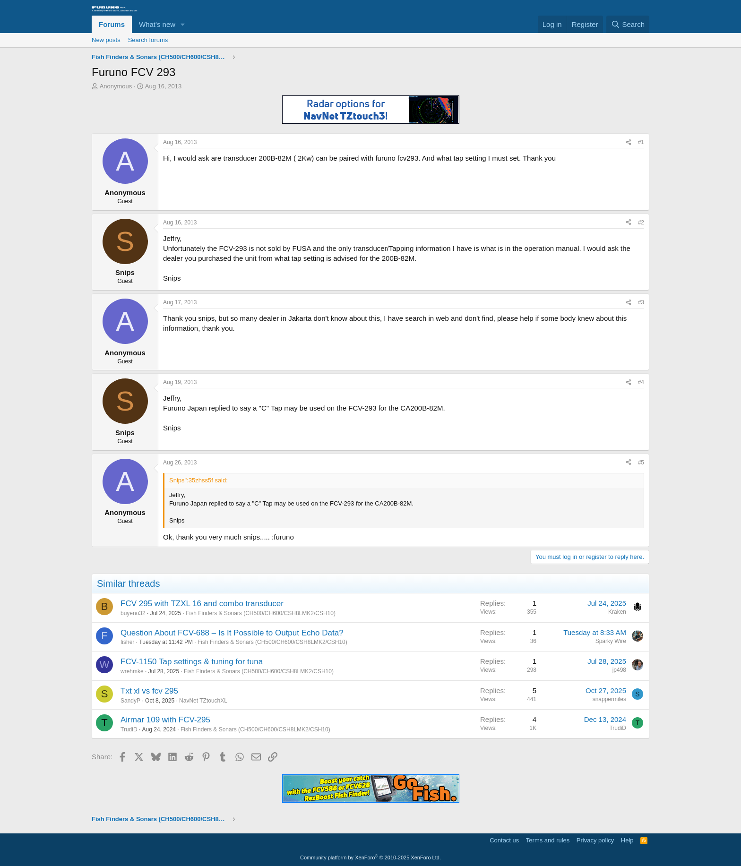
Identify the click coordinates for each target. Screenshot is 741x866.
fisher (127, 642)
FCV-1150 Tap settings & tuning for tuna (192, 661)
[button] (183, 24)
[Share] (628, 142)
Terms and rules (547, 840)
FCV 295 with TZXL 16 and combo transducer (202, 603)
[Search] (627, 24)
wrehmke (132, 671)
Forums (112, 24)
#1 (641, 142)
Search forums (148, 39)
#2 (641, 222)
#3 (641, 302)
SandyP (130, 700)
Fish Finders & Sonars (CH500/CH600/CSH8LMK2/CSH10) (261, 613)
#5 (641, 462)
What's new (157, 24)
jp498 (619, 670)
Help (627, 840)
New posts (106, 39)
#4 (641, 382)
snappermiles (609, 699)
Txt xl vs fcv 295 (149, 690)
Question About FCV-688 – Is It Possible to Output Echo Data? (232, 632)
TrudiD (129, 729)
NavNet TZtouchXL (203, 700)
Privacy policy (595, 840)
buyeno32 (133, 613)
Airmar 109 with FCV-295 (165, 719)
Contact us (504, 840)
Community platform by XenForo (370, 857)
